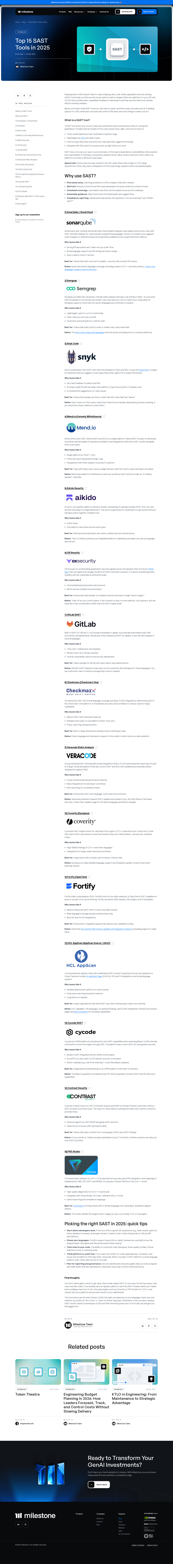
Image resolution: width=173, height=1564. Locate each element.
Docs (120, 1521)
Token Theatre (27, 1394)
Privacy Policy (152, 1545)
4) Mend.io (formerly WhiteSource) (29, 135)
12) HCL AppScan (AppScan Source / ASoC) (30, 175)
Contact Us (104, 12)
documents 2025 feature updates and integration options (106, 929)
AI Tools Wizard (124, 1534)
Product (62, 12)
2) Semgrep (20, 126)
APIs (83, 138)
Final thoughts (20, 204)
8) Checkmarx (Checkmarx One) (28, 155)
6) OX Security (21, 145)
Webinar (122, 1528)
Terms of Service (138, 1545)
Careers (100, 1521)
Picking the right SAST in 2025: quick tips (29, 197)
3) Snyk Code (20, 130)
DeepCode (144, 370)
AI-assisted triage (94, 976)
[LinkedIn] (18, 1524)
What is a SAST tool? (23, 111)
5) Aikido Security (22, 140)
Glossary (122, 1525)
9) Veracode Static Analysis (26, 160)
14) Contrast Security (23, 186)
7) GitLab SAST (21, 150)
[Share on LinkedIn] (18, 95)
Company (91, 12)
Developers (78, 1206)
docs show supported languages (89, 332)
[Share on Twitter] (30, 95)
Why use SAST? (21, 116)
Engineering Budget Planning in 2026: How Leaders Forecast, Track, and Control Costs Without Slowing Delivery (86, 1402)
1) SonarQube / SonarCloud (26, 121)
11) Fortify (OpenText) (23, 169)
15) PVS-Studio (21, 191)
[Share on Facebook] (24, 95)
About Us (100, 1518)
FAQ (70, 12)
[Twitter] (25, 1524)
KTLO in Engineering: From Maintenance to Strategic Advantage (134, 1398)
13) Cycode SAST (22, 182)
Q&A (120, 1531)
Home (17, 22)
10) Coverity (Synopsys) (24, 164)
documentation (81, 1012)
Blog (23, 22)
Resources (78, 12)
